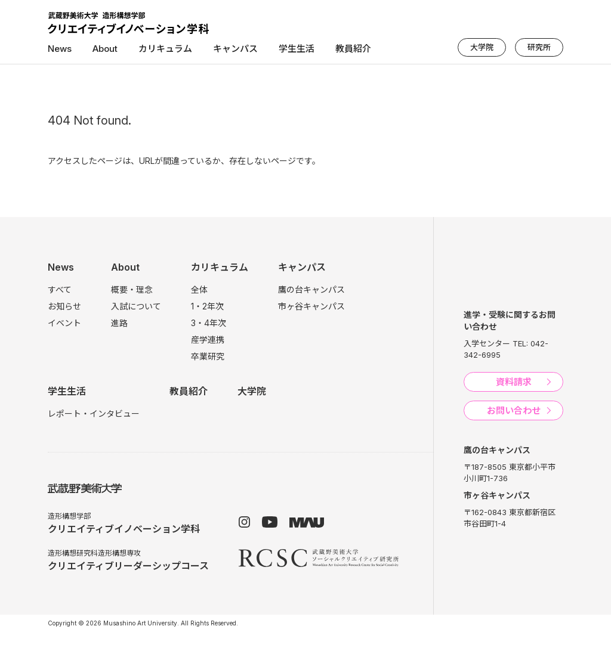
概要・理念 (132, 289)
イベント (64, 323)
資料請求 (514, 382)
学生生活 (296, 48)
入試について (136, 306)
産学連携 (207, 339)
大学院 (481, 47)
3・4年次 (208, 323)
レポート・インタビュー (94, 413)
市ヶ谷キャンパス (311, 306)
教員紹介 (353, 48)
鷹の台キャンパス (311, 289)
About (105, 48)
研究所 (539, 47)
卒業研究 (207, 356)
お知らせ (64, 306)
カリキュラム (165, 48)
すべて (60, 289)
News (60, 48)
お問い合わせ (514, 410)
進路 (119, 323)
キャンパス (235, 48)
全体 (199, 289)
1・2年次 (207, 306)
